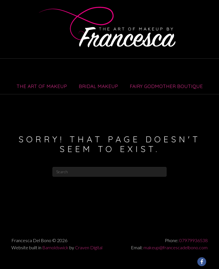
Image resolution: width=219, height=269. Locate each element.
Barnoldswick (55, 247)
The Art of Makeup (42, 86)
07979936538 (193, 240)
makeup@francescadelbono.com (175, 247)
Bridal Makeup (98, 86)
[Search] (109, 172)
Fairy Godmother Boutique (166, 86)
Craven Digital (88, 247)
